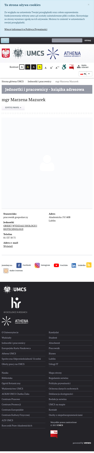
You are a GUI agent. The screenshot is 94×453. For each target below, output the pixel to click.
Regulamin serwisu (58, 379)
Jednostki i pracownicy (13, 344)
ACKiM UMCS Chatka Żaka (15, 395)
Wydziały (6, 339)
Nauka (5, 374)
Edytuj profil (13, 109)
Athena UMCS (9, 355)
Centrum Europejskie (13, 411)
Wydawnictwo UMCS (12, 390)
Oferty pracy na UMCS (13, 365)
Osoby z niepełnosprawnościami (65, 416)
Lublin (52, 360)
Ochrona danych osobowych (63, 390)
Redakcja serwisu (58, 400)
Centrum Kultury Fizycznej (16, 416)
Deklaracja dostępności (61, 395)
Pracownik (54, 349)
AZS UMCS (7, 422)
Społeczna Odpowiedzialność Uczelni (21, 360)
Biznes (52, 355)
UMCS (60, 427)
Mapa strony (83, 66)
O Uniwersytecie (10, 334)
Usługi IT (53, 365)
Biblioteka (7, 379)
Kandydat (54, 334)
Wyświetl (8, 247)
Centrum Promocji (11, 406)
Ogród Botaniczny (11, 385)
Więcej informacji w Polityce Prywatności (25, 29)
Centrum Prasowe (11, 400)
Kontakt (53, 411)
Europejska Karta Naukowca (16, 349)
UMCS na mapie (57, 406)
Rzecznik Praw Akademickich (17, 427)
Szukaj (88, 40)
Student (53, 339)
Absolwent (54, 344)
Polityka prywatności (59, 385)
